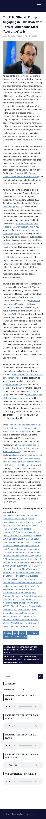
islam (15, 633)
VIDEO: (37, 535)
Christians (8, 633)
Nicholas (21, 36)
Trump (6, 637)
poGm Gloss (31, 36)
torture (36, 633)
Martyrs (23, 633)
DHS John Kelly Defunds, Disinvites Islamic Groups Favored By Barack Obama (20, 650)
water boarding (21, 637)
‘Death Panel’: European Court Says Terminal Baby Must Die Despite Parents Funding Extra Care (22, 659)
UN (12, 637)
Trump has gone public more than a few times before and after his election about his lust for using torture (22, 428)
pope (29, 633)
